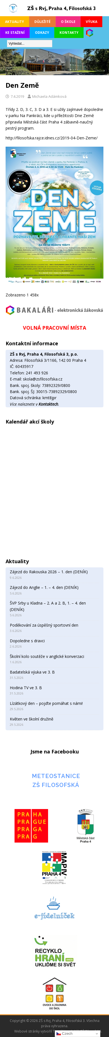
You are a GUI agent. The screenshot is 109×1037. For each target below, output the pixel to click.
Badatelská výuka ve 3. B (32, 672)
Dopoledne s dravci (27, 640)
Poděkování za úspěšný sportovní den (44, 625)
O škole (68, 21)
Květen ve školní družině (31, 719)
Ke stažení (15, 32)
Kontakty (69, 32)
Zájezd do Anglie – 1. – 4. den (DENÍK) (44, 587)
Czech (64, 1033)
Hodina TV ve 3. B (26, 687)
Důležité (42, 21)
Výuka (91, 21)
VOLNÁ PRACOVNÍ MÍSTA (54, 327)
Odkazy (42, 32)
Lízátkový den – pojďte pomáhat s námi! (46, 703)
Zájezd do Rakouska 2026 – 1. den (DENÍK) (49, 571)
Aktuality (14, 21)
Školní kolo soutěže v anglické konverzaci (47, 656)
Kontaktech (48, 404)
